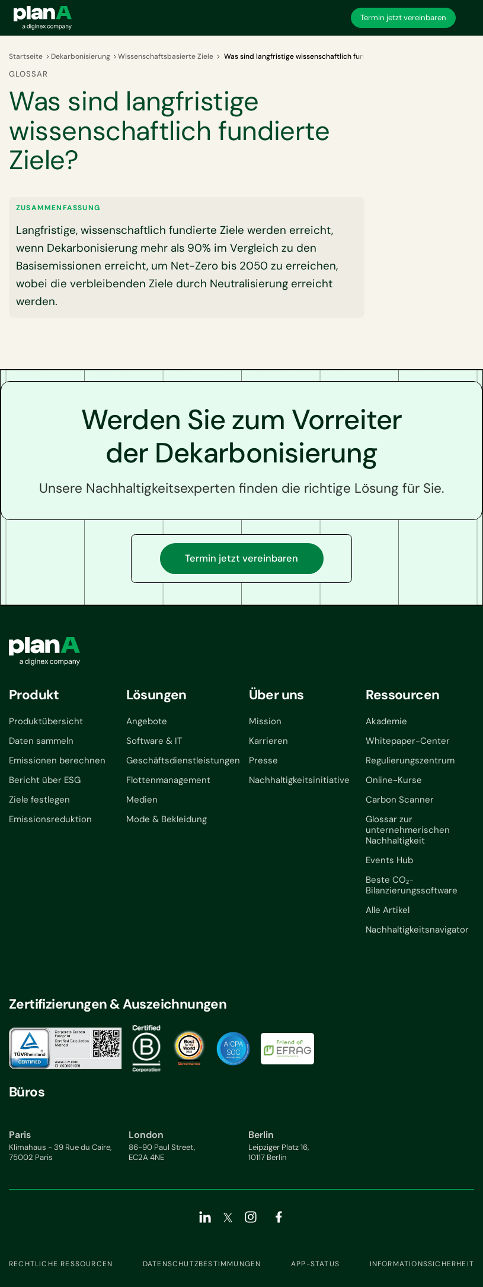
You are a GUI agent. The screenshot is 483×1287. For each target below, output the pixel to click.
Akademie (386, 721)
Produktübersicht (46, 721)
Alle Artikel (388, 910)
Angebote (146, 721)
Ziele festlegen (39, 799)
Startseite (26, 56)
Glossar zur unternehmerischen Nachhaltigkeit (408, 830)
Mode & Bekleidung (166, 819)
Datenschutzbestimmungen (202, 1264)
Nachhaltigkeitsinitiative (299, 780)
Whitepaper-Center (408, 741)
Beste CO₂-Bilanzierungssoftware (412, 885)
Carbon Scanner (400, 799)
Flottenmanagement (168, 780)
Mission (265, 721)
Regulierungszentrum (410, 760)
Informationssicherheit (422, 1264)
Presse (263, 760)
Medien (142, 799)
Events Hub (389, 860)
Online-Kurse (394, 780)
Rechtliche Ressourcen (61, 1264)
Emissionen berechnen (57, 760)
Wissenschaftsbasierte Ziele (165, 56)
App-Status (315, 1264)
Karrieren (268, 741)
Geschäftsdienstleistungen (183, 760)
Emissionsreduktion (50, 819)
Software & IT (154, 741)
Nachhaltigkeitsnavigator (417, 929)
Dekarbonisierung (80, 56)
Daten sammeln (41, 741)
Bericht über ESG (45, 780)
